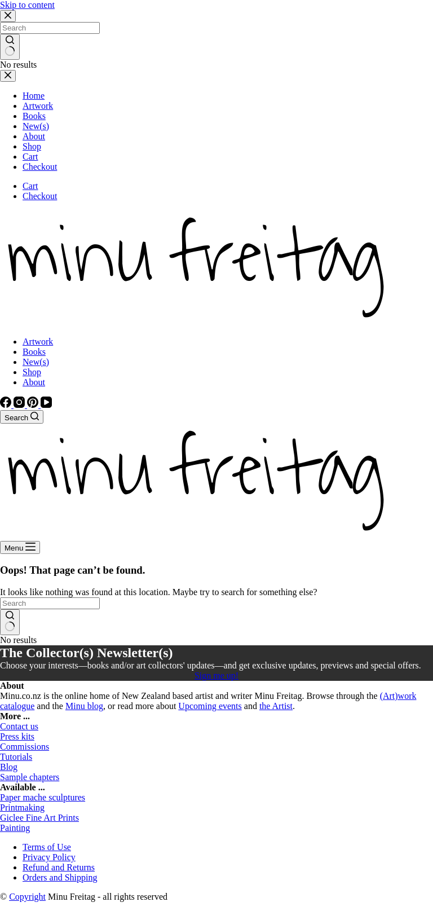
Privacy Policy (49, 857)
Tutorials (16, 757)
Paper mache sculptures (42, 797)
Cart (30, 186)
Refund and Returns (59, 867)
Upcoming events (209, 706)
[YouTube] (46, 405)
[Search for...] (50, 603)
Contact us (19, 726)
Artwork (38, 341)
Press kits (17, 736)
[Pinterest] (34, 405)
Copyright (27, 896)
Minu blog (84, 706)
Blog (8, 767)
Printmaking (22, 807)
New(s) (36, 362)
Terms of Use (47, 847)
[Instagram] (20, 405)
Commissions (24, 746)
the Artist (276, 706)
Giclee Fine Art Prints (39, 817)
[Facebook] (7, 405)
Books (34, 352)
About (34, 382)
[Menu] (20, 547)
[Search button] (10, 622)
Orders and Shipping (60, 877)
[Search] (21, 417)
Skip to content (27, 5)
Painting (15, 828)
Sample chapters (29, 777)
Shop (32, 372)
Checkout (40, 196)
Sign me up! (216, 675)
